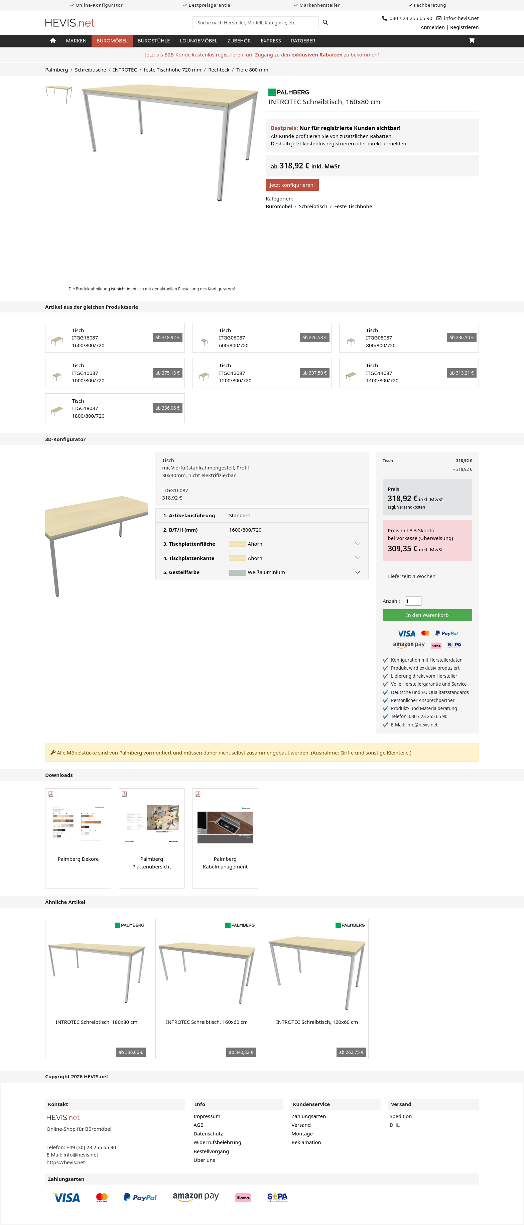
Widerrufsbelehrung (217, 1142)
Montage (302, 1133)
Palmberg (56, 69)
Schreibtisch (313, 206)
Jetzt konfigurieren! (292, 184)
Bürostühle (154, 40)
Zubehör (239, 40)
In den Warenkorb (427, 614)
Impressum (206, 1116)
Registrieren (464, 27)
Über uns (204, 1159)
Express (271, 40)
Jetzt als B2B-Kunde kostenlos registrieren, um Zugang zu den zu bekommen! (262, 54)
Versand (301, 1124)
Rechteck (218, 69)
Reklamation (306, 1142)
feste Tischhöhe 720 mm (173, 69)
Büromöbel (112, 40)
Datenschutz (208, 1133)
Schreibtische (90, 69)
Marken (76, 40)
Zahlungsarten (309, 1116)
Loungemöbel (198, 40)
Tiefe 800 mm (252, 69)
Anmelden (433, 27)
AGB (198, 1124)
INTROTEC (125, 69)
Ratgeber (303, 40)
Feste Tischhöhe (353, 206)
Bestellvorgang (211, 1151)
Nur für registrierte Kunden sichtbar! (350, 128)
